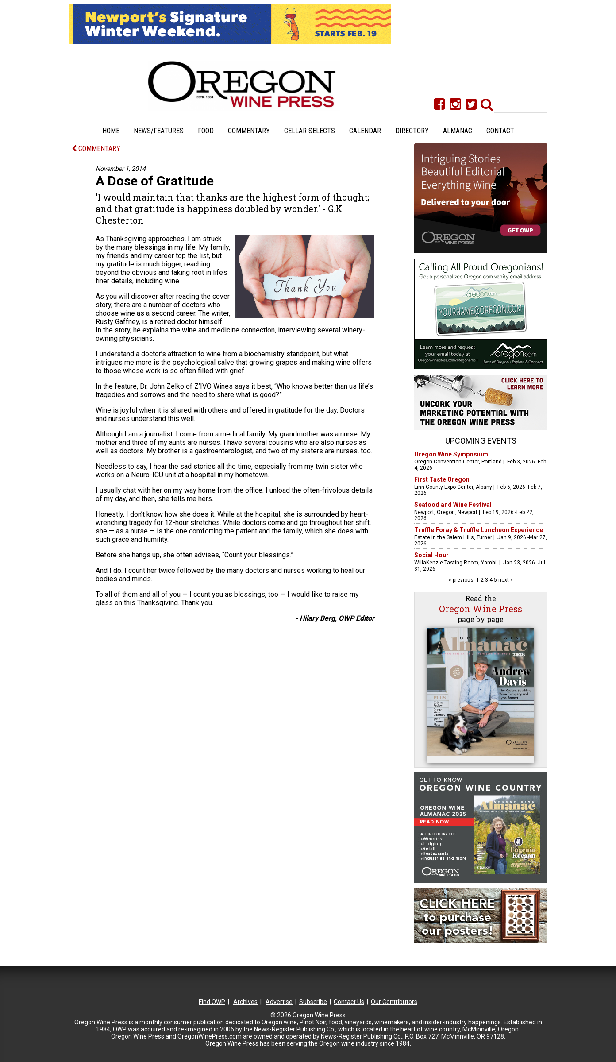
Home (110, 131)
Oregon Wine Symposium (451, 454)
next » (505, 580)
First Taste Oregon (442, 479)
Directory (412, 131)
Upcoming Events (480, 440)
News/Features (159, 131)
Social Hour (431, 555)
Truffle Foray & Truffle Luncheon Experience (478, 529)
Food (206, 131)
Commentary (249, 131)
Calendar (365, 131)
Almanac (457, 131)
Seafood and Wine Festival (453, 504)
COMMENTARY (96, 148)
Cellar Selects (309, 131)
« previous (462, 580)
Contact (500, 131)
